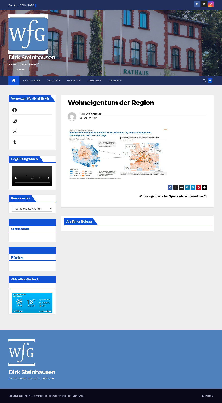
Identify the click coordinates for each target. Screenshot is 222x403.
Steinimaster (93, 113)
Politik (73, 80)
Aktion (114, 80)
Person (94, 80)
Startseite (31, 80)
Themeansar (77, 396)
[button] (204, 80)
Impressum (208, 396)
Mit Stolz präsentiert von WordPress (28, 396)
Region (53, 80)
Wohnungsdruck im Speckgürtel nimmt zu (173, 196)
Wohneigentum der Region (111, 103)
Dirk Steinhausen (31, 57)
